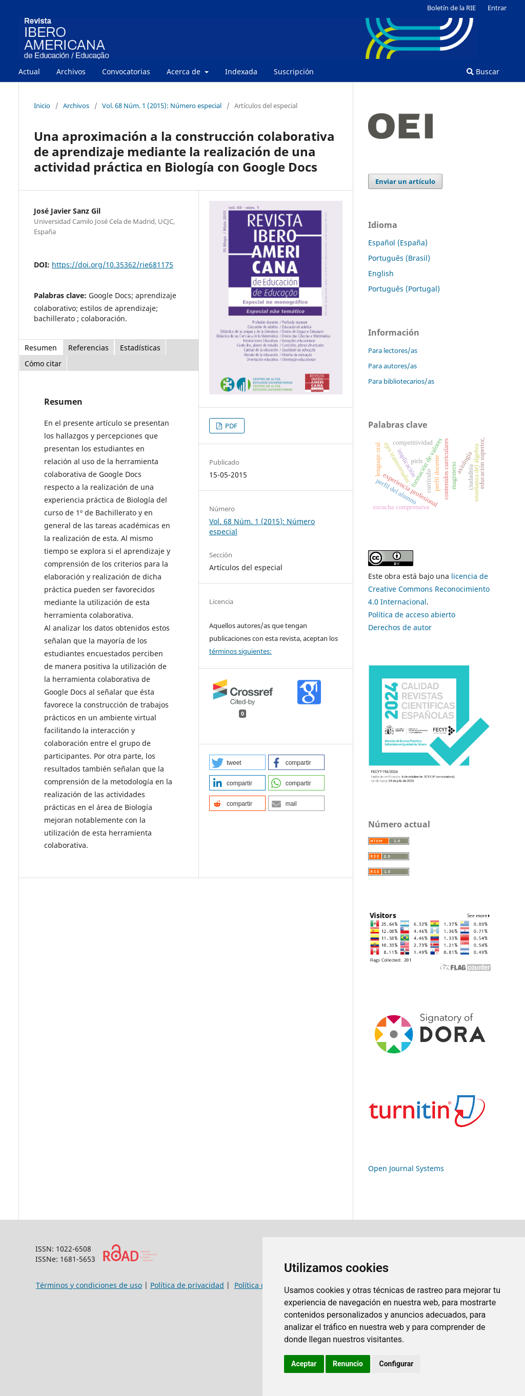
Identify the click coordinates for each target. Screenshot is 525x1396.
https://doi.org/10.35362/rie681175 (112, 264)
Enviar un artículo (405, 181)
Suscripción (294, 71)
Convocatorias (126, 71)
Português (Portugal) (404, 289)
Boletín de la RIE (451, 7)
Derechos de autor (400, 627)
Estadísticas (140, 347)
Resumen (41, 347)
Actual (29, 71)
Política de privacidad (187, 1285)
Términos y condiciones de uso (89, 1285)
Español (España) (398, 242)
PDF (230, 425)
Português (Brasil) (399, 258)
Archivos (71, 71)
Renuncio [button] (348, 1364)
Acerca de (185, 71)
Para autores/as (392, 365)
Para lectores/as (392, 350)
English (381, 273)
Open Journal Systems (406, 1168)
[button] (237, 762)
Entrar (497, 7)
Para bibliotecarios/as (401, 381)
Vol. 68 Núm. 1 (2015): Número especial (161, 105)
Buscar (483, 71)
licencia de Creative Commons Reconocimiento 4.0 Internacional (429, 589)
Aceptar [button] (304, 1364)
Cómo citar (43, 363)
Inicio (42, 105)
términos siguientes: (240, 651)
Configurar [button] (396, 1364)
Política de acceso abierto (411, 614)
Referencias (88, 347)
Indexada (241, 71)
